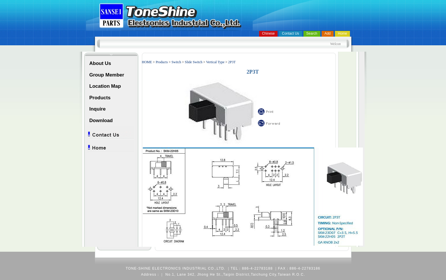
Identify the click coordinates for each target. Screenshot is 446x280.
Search (311, 33)
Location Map (105, 86)
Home (342, 33)
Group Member (106, 75)
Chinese (268, 33)
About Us (100, 63)
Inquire (97, 109)
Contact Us (290, 33)
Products (100, 97)
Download (101, 120)
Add (328, 33)
